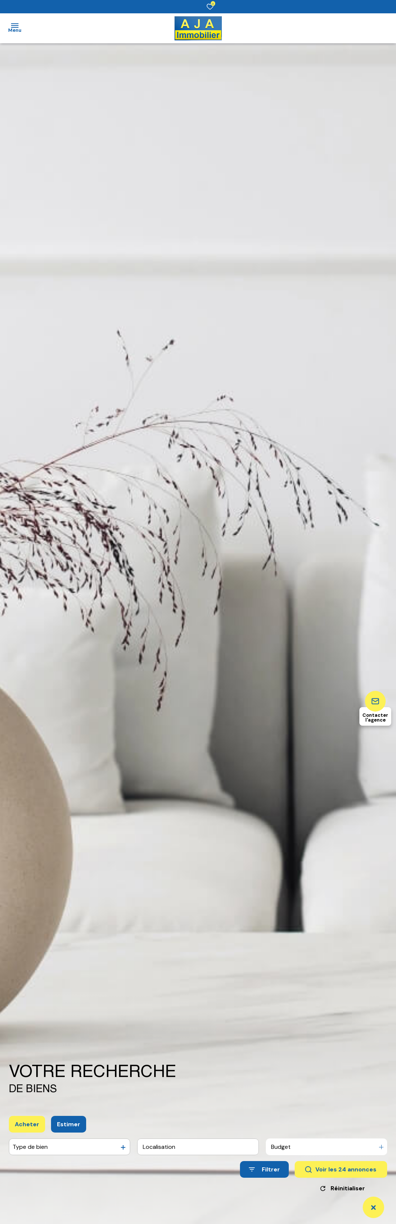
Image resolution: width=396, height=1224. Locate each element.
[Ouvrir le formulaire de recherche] (264, 1169)
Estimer (68, 1124)
